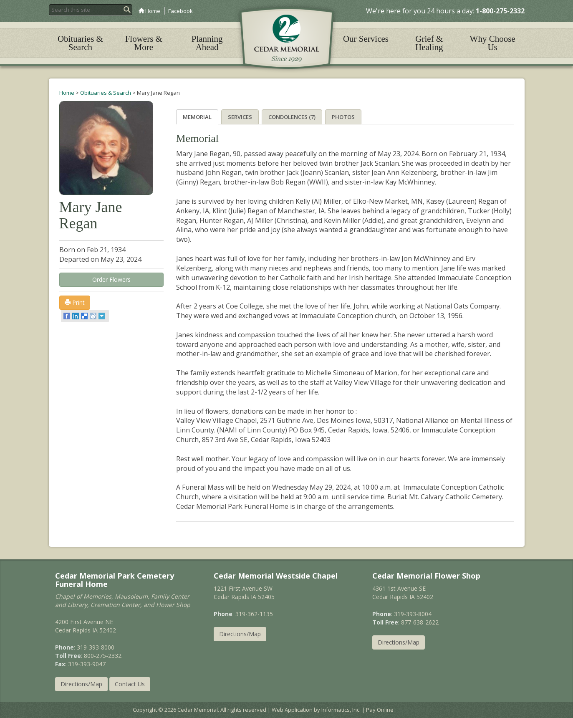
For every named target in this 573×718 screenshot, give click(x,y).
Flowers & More (143, 43)
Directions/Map (81, 684)
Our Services (366, 39)
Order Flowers (111, 279)
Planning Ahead (207, 43)
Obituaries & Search (80, 43)
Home (149, 11)
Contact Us (130, 684)
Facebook (180, 11)
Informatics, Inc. (341, 709)
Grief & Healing (429, 43)
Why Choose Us (492, 43)
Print (75, 302)
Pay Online (380, 709)
